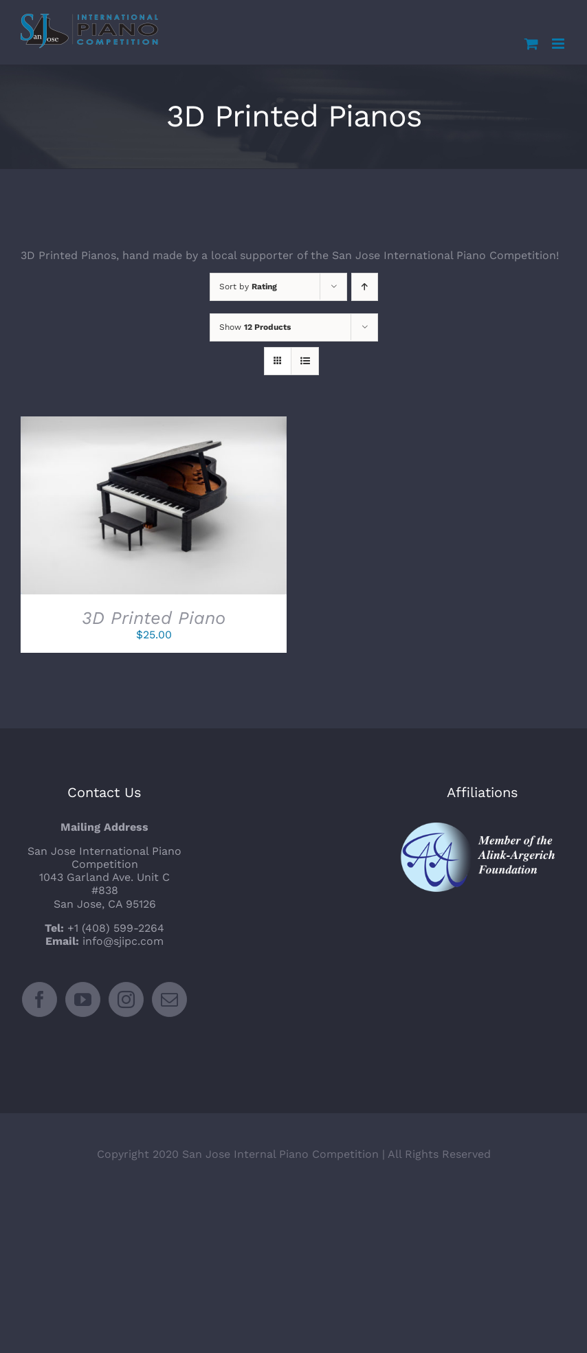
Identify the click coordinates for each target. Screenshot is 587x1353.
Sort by (248, 286)
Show (255, 327)
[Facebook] (39, 999)
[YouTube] (82, 999)
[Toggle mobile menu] (559, 43)
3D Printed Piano (153, 617)
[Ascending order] (364, 287)
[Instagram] (126, 999)
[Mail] (169, 999)
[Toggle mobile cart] (531, 43)
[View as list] (304, 361)
